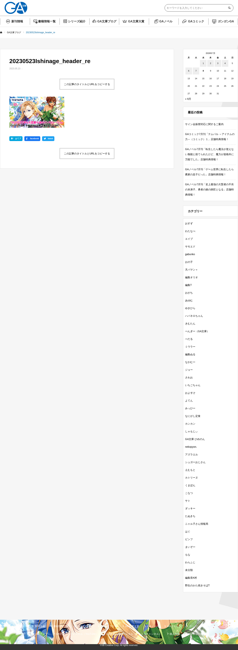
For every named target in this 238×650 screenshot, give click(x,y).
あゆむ (189, 300)
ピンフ (189, 539)
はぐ (187, 531)
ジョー (189, 369)
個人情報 (175, 633)
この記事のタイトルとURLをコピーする (87, 84)
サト (187, 500)
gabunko (190, 254)
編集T (188, 285)
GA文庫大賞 (136, 21)
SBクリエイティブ (37, 633)
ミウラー (190, 346)
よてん (189, 400)
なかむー (190, 362)
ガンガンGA (226, 21)
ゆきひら (190, 308)
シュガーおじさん (195, 462)
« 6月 (188, 98)
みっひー (190, 408)
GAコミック (196, 21)
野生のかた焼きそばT (197, 585)
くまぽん (190, 485)
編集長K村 (191, 577)
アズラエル (191, 454)
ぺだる (189, 338)
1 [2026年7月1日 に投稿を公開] (203, 63)
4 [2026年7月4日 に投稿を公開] (225, 63)
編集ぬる (190, 354)
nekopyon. (191, 446)
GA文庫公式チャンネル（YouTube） (77, 633)
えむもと (190, 469)
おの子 (189, 261)
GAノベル (165, 21)
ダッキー (190, 508)
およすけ (190, 392)
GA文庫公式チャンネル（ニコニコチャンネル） (133, 633)
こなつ (189, 493)
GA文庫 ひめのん (195, 439)
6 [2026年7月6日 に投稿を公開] (188, 71)
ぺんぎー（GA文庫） (197, 331)
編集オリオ (191, 277)
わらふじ (190, 562)
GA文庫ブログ (106, 21)
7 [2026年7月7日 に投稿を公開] (195, 71)
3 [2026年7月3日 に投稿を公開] (217, 63)
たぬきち (190, 516)
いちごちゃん (192, 385)
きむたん (190, 323)
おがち (189, 292)
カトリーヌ (191, 477)
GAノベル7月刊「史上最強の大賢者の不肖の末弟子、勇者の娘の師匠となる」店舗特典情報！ (209, 189)
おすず (189, 223)
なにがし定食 (192, 416)
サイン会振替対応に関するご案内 (204, 124)
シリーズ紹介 (76, 21)
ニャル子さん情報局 (196, 523)
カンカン (190, 423)
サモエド (190, 246)
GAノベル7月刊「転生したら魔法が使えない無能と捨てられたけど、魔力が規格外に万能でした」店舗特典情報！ (209, 154)
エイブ (189, 238)
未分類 (189, 570)
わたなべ (190, 231)
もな (187, 554)
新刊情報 (17, 21)
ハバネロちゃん (194, 315)
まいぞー (190, 546)
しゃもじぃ (191, 431)
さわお (189, 377)
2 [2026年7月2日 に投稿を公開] (210, 63)
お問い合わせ (195, 633)
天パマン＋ (191, 269)
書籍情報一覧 (47, 21)
